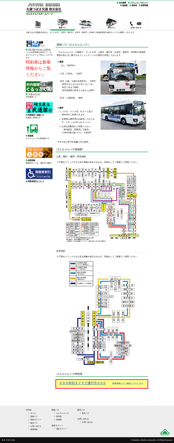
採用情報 (31, 160)
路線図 (125, 5)
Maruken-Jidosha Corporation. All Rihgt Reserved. (153, 440)
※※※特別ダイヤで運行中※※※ (82, 383)
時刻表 (134, 5)
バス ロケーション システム (39, 49)
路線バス (62, 24)
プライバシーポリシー (139, 3)
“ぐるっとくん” (34, 94)
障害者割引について (36, 181)
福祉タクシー (87, 24)
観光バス (111, 24)
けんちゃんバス (62, 413)
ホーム (38, 24)
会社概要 (122, 3)
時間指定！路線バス (36, 115)
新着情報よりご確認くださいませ (127, 383)
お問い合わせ (136, 24)
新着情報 (144, 5)
